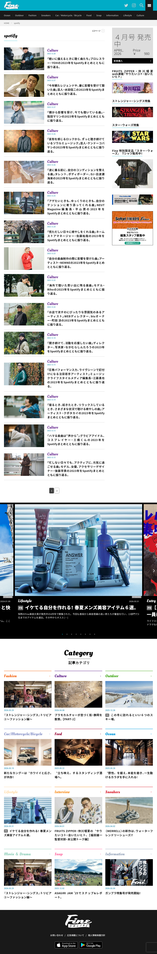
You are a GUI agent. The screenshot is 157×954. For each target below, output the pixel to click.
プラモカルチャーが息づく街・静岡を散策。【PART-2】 (78, 717)
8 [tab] (94, 634)
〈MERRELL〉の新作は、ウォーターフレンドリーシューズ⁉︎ (129, 833)
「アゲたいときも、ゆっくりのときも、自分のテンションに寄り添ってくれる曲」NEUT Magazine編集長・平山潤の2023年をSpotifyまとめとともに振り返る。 (76, 207)
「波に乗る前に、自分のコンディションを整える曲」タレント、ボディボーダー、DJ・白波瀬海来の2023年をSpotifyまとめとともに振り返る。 (76, 176)
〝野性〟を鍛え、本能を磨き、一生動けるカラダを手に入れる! (129, 775)
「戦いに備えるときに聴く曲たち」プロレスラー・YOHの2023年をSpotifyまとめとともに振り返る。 (76, 63)
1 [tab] (62, 634)
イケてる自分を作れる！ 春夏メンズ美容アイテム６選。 (28, 833)
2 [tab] (67, 634)
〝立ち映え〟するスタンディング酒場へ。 (78, 775)
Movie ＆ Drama (17, 854)
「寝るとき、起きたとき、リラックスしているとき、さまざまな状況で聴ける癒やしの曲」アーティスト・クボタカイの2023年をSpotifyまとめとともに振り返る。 (76, 411)
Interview (62, 792)
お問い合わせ (56, 923)
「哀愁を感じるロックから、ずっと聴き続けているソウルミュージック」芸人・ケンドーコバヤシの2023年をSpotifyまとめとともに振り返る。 (76, 145)
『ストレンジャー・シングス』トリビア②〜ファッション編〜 (28, 717)
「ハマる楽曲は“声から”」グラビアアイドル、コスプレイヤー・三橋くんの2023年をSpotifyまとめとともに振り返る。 (76, 440)
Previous (3, 570)
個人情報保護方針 (96, 923)
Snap (98, 15)
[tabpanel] (78, 567)
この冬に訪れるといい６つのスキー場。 (129, 717)
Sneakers (46, 15)
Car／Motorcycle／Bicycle (68, 15)
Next (153, 570)
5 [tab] (80, 634)
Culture (140, 15)
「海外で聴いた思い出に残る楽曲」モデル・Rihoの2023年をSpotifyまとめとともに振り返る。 (76, 289)
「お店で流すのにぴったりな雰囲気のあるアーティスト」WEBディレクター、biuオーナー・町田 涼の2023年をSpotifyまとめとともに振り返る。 (76, 318)
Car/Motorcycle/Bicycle (23, 734)
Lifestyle (127, 15)
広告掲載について (75, 923)
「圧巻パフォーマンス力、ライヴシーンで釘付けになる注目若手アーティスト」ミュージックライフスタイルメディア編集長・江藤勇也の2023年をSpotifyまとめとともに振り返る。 (76, 378)
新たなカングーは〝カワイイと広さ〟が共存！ (28, 775)
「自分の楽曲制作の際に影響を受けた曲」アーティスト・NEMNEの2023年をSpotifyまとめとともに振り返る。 (76, 262)
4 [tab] (76, 634)
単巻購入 (132, 61)
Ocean (7, 15)
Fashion (32, 15)
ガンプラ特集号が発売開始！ (123, 893)
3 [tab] (71, 634)
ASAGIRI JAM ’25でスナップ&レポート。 (78, 895)
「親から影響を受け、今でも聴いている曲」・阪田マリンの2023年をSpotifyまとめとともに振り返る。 (76, 116)
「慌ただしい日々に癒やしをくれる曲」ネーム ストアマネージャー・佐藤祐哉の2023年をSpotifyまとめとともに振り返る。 (76, 236)
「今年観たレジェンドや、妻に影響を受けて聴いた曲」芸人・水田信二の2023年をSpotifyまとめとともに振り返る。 (76, 89)
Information (112, 15)
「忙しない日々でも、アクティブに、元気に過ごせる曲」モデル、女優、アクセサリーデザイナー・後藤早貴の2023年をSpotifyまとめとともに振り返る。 (76, 468)
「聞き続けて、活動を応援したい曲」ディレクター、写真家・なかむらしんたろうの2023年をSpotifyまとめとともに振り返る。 (76, 347)
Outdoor (19, 15)
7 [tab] (90, 634)
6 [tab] (85, 634)
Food (89, 15)
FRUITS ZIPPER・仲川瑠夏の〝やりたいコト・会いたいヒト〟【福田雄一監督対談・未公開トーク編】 (78, 835)
